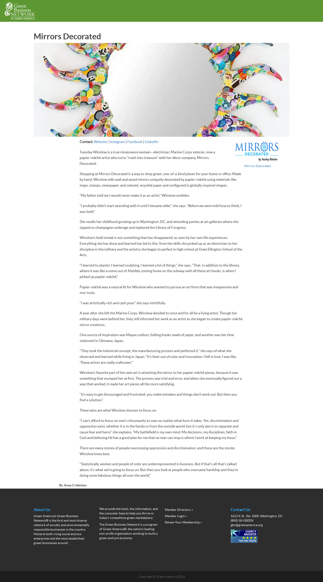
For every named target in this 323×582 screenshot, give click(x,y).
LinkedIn (151, 142)
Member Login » (176, 516)
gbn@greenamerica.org (247, 525)
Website (100, 142)
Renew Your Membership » (183, 522)
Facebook (134, 142)
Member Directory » (179, 509)
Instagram (117, 142)
